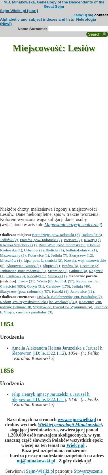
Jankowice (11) (82, 291)
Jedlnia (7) (59, 255)
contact (101, 15)
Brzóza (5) (70, 265)
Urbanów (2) (33, 250)
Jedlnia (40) (81, 286)
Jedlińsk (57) (64, 281)
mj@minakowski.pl (36, 460)
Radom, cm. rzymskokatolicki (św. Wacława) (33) (38, 302)
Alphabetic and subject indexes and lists (37, 19)
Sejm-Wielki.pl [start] (19, 11)
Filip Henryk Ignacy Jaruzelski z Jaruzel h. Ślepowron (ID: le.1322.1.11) (51, 397)
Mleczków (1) (11, 260)
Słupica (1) (51, 265)
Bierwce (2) (73, 240)
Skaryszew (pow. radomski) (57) (25, 291)
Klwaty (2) (92, 240)
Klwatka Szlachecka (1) (18, 245)
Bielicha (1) (55, 250)
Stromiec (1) (57, 271)
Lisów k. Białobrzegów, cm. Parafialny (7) (69, 296)
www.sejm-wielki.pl (77, 419)
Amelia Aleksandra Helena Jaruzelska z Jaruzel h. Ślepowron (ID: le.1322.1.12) (57, 351)
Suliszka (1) (57, 276)
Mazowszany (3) (13, 255)
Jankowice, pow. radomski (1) (23, 271)
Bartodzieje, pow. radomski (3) (55, 234)
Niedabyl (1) (36, 276)
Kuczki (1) (60, 291)
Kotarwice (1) (38, 255)
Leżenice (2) (89, 265)
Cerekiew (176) (58, 286)
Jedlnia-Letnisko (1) (81, 250)
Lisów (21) (26, 281)
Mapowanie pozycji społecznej (72, 224)
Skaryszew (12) (81, 255)
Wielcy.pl (75, 445)
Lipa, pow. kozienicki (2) (43, 260)
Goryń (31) (35, 286)
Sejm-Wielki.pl (40, 471)
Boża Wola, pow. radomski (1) (62, 245)
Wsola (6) (44, 281)
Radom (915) (92, 234)
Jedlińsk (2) (9, 240)
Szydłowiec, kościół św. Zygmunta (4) (62, 307)
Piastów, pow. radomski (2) (41, 240)
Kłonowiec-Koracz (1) (23, 265)
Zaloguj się (83, 15)
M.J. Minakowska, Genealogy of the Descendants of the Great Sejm (53, 4)
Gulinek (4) (78, 271)
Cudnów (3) (15, 276)
